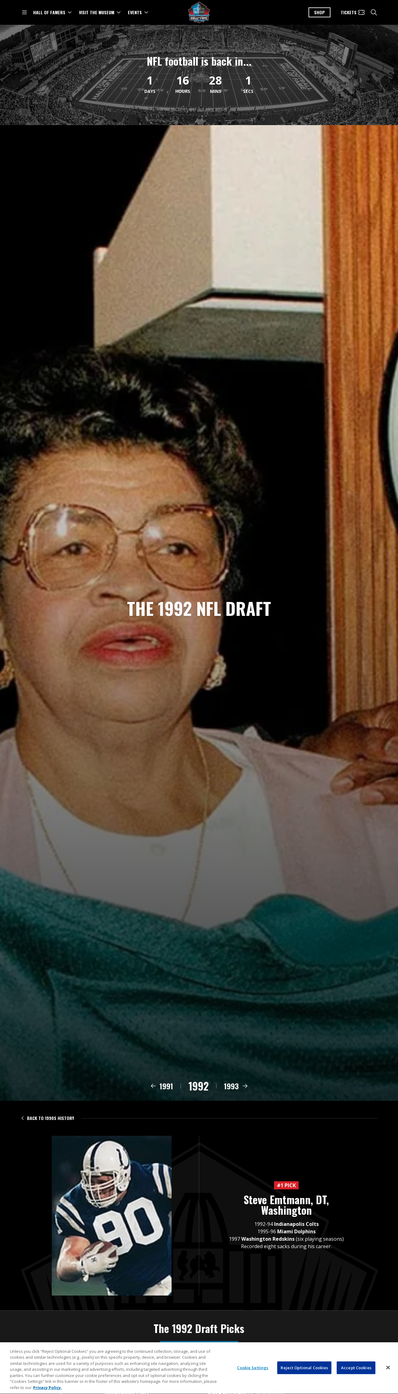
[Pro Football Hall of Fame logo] (199, 13)
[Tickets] (353, 12)
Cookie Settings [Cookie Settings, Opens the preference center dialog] (252, 1376)
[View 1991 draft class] (161, 1095)
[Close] (388, 1376)
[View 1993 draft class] (236, 1095)
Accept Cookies (356, 1376)
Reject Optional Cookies (304, 1376)
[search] (374, 12)
